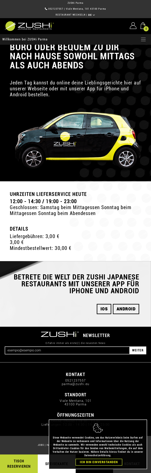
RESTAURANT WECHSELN (71, 14)
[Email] (67, 350)
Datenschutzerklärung (97, 460)
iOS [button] (104, 309)
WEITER (138, 350)
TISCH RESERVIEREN (19, 463)
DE (91, 15)
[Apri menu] (143, 39)
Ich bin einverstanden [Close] (99, 467)
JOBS (41, 445)
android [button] (126, 309)
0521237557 (55, 8)
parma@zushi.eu (75, 384)
